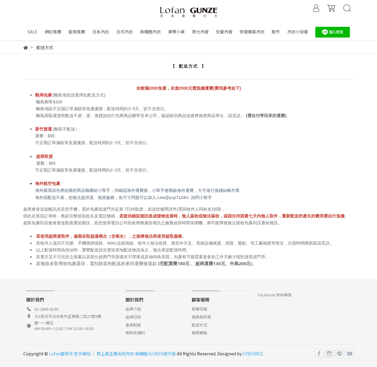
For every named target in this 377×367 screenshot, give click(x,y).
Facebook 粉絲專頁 (275, 295)
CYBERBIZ (253, 354)
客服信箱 (199, 309)
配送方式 (199, 325)
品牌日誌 (133, 317)
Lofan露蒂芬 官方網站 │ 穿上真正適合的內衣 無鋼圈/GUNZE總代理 (112, 354)
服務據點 (199, 332)
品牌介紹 (133, 309)
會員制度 (133, 325)
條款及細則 (135, 332)
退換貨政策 (201, 317)
